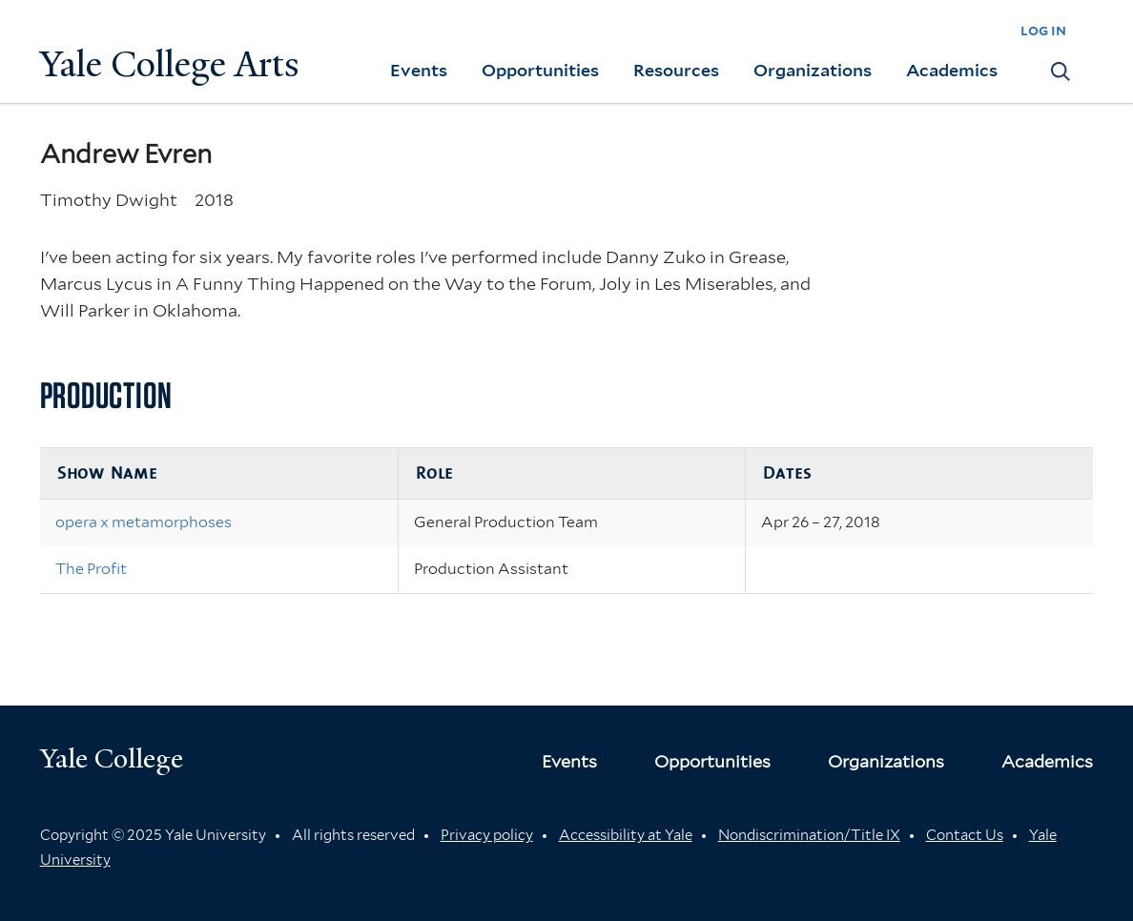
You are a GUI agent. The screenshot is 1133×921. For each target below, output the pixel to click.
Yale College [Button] (111, 758)
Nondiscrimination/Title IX (809, 835)
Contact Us (964, 835)
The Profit (91, 569)
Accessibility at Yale (625, 835)
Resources (676, 70)
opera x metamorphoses (143, 522)
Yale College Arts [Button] (169, 64)
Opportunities (540, 70)
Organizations (812, 70)
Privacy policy (487, 835)
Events (418, 70)
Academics (952, 70)
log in (1043, 30)
